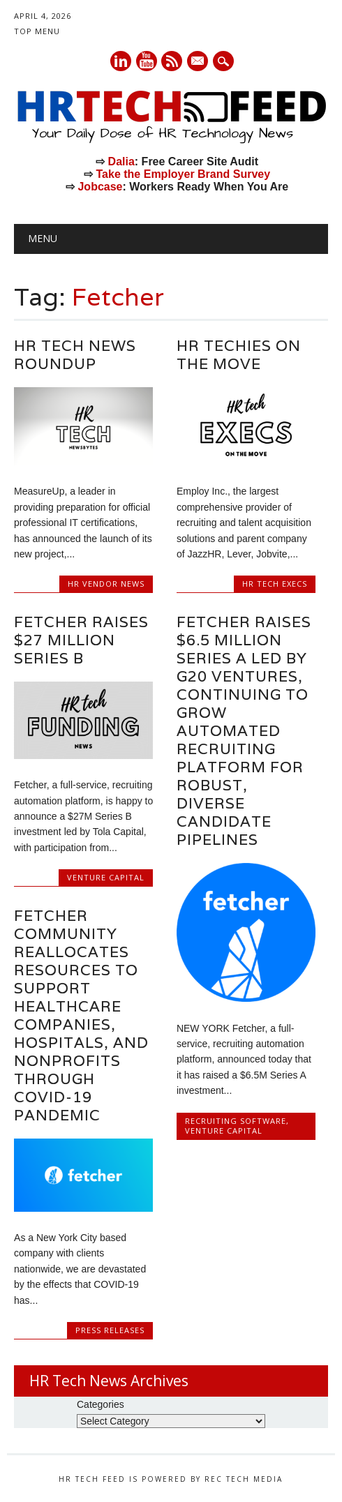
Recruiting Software (235, 1121)
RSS (171, 61)
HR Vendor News (106, 583)
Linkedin (120, 61)
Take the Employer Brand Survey (183, 174)
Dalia (121, 161)
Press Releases (109, 1330)
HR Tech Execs (274, 583)
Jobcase (99, 187)
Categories (100, 1404)
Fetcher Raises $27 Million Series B (81, 640)
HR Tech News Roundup (75, 354)
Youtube (146, 61)
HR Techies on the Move (239, 354)
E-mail (199, 62)
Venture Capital (105, 877)
